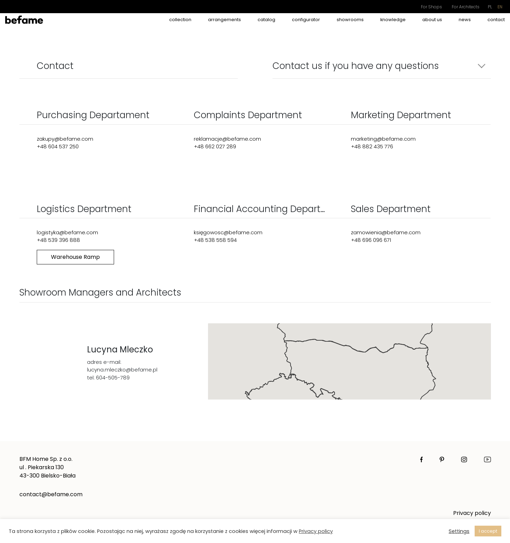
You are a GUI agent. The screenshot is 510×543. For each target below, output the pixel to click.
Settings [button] (459, 531)
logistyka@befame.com (67, 232)
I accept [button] (488, 531)
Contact (496, 20)
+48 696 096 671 (371, 240)
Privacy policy (472, 513)
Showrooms (350, 20)
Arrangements (224, 20)
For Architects (465, 7)
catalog (266, 20)
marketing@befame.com (383, 138)
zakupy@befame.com (65, 138)
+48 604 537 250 (58, 146)
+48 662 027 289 (215, 146)
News (465, 20)
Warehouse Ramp (75, 257)
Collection (180, 20)
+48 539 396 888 (58, 240)
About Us (432, 20)
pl (490, 7)
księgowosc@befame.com (228, 232)
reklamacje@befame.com (227, 138)
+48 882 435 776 (372, 146)
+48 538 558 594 (215, 240)
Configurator (306, 20)
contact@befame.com (51, 494)
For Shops (431, 7)
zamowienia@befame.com (386, 232)
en (500, 7)
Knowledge (393, 20)
